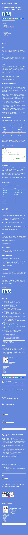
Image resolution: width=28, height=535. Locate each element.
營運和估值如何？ (6, 31)
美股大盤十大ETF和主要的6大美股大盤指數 (11, 338)
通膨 (12, 390)
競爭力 (6, 34)
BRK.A (21, 390)
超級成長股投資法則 (8, 484)
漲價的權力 (5, 390)
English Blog (11, 359)
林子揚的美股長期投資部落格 (9, 3)
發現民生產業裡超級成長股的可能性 (10, 263)
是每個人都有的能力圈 (8, 36)
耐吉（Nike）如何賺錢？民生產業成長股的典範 (12, 309)
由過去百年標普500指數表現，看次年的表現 (12, 312)
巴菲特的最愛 (7, 37)
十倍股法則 (21, 484)
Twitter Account (12, 364)
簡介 (5, 24)
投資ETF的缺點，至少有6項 (9, 342)
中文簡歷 (4, 368)
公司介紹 (4, 23)
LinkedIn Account (6, 365)
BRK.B (24, 390)
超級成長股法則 (13, 50)
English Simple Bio (12, 510)
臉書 (4, 370)
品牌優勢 (17, 389)
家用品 (12, 389)
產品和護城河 (5, 32)
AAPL (19, 390)
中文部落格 (5, 367)
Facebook (13, 383)
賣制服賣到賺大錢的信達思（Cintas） (11, 305)
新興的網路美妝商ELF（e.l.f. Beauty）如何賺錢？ (13, 330)
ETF (14, 389)
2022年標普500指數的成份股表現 (10, 319)
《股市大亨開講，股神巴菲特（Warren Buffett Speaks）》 (14, 465)
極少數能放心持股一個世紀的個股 (8, 26)
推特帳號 (4, 371)
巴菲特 (20, 389)
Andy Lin (5, 389)
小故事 (6, 25)
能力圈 (10, 390)
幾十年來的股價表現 (8, 28)
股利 (8, 390)
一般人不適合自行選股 (7, 467)
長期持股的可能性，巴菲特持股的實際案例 (11, 301)
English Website (9, 383)
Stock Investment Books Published (15, 358)
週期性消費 (15, 390)
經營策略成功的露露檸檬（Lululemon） (11, 306)
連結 (9, 456)
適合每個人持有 (5, 35)
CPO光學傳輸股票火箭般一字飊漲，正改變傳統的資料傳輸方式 (14, 468)
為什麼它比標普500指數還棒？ (9, 27)
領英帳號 (4, 372)
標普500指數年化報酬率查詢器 (9, 323)
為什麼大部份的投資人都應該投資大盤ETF (11, 335)
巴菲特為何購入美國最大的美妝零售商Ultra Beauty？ (13, 331)
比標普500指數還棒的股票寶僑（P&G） (11, 308)
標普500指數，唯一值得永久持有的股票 (11, 324)
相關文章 (5, 39)
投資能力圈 (6, 261)
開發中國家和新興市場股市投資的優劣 (10, 464)
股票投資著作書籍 (6, 366)
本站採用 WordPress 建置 (15, 533)
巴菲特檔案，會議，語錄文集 (8, 470)
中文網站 (4, 369)
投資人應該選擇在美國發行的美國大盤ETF (11, 337)
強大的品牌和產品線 (8, 33)
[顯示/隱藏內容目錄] (13, 22)
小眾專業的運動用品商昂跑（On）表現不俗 (11, 302)
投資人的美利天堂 (9, 486)
